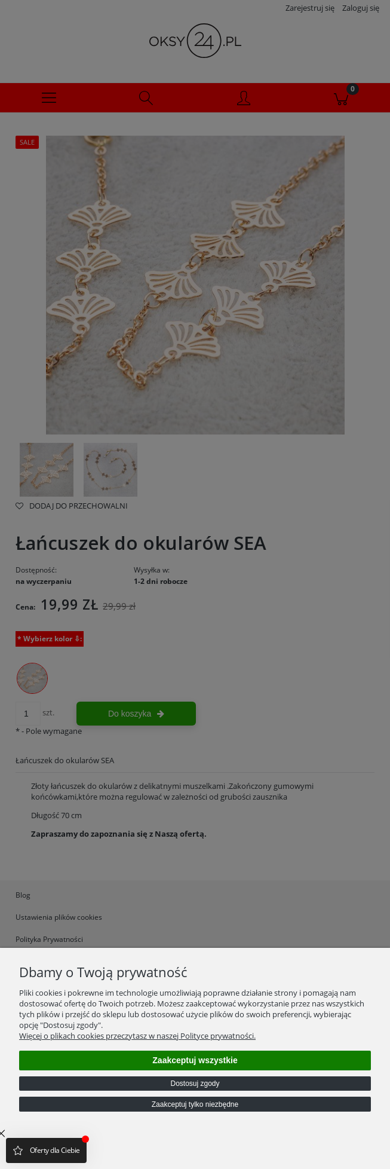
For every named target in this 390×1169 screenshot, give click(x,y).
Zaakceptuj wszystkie (194, 1060)
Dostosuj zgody (194, 1083)
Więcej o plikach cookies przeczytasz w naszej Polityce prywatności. (137, 1035)
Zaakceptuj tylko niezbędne (195, 1104)
